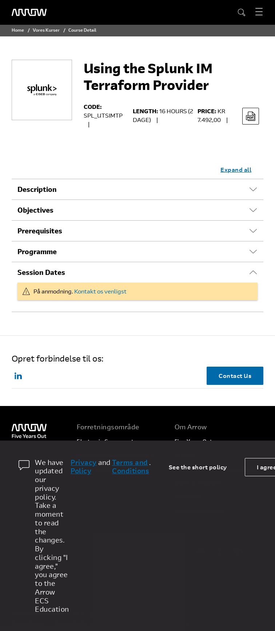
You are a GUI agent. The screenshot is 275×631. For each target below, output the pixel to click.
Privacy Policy (84, 467)
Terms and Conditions (130, 467)
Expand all (235, 169)
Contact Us (235, 375)
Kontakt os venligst (100, 291)
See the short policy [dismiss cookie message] (198, 467)
